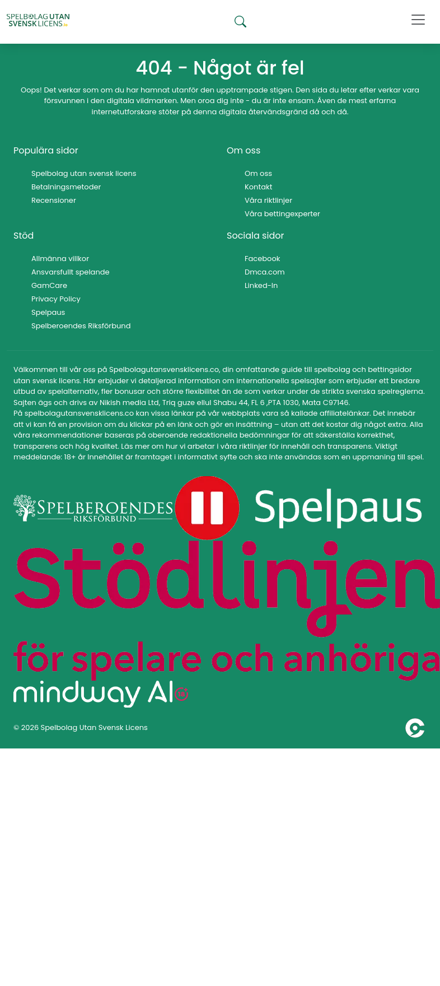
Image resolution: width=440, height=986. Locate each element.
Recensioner (53, 200)
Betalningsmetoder (66, 187)
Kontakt (258, 187)
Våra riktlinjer (268, 200)
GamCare (49, 285)
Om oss (258, 173)
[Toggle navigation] (418, 19)
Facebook (262, 258)
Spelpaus (48, 312)
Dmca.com (265, 272)
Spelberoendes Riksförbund (80, 325)
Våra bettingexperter (282, 213)
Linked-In (261, 285)
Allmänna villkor (60, 258)
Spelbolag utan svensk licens (84, 173)
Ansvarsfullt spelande (70, 272)
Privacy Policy (56, 299)
